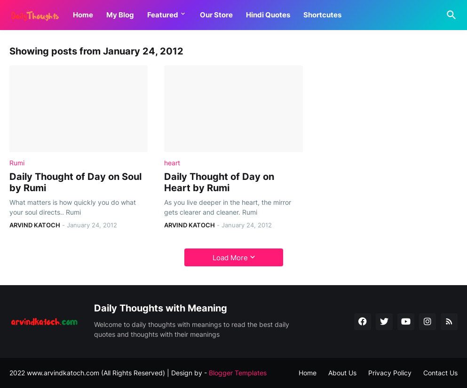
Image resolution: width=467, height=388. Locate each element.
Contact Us (440, 373)
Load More (230, 257)
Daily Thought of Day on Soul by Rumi (75, 182)
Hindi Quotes (268, 14)
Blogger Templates (238, 373)
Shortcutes (322, 14)
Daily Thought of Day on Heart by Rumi (219, 182)
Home (83, 14)
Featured (162, 14)
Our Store (216, 14)
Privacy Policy (390, 373)
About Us (342, 373)
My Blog (120, 14)
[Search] (450, 15)
